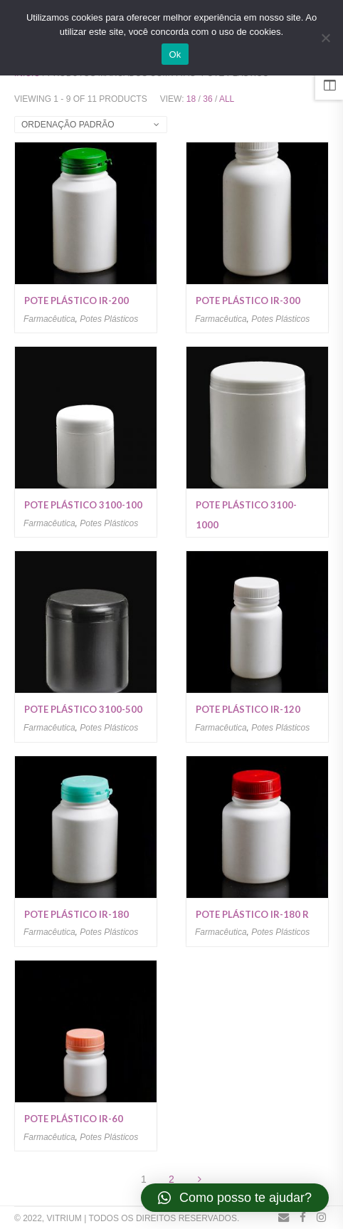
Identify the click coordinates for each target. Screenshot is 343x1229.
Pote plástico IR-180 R (252, 914)
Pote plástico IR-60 (73, 1118)
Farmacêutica (49, 319)
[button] (235, 1197)
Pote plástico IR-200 (76, 300)
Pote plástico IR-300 (248, 300)
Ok (175, 54)
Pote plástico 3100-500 (83, 709)
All (226, 99)
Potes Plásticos (109, 319)
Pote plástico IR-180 (76, 914)
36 (207, 99)
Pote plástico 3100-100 (83, 505)
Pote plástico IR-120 (248, 709)
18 (191, 99)
